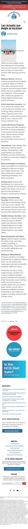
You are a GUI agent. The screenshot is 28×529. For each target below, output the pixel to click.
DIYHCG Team (12, 34)
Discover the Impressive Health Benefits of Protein (13, 407)
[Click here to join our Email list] (24, 483)
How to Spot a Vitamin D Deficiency (12, 414)
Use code (7, 6)
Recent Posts (6, 386)
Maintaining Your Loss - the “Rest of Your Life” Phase (13, 411)
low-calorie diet (17, 304)
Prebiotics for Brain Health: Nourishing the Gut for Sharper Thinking (13, 393)
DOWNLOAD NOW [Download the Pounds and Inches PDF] (12, 431)
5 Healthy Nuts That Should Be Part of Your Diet (14, 403)
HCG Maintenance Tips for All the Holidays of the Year (14, 390)
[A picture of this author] (3, 33)
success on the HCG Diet (11, 311)
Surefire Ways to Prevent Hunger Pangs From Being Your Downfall (13, 399)
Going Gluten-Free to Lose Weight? (11, 396)
